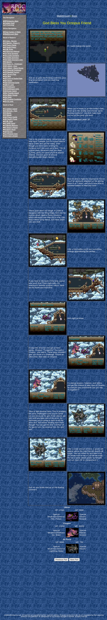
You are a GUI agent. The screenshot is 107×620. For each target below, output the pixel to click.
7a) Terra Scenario (11, 53)
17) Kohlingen (10, 87)
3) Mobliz (8, 113)
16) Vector (8, 80)
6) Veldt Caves (10, 123)
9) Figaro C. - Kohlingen (13, 64)
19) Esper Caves (11, 91)
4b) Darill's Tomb (11, 119)
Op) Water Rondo (11, 95)
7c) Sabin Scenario (12, 58)
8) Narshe (8, 62)
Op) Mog (8, 76)
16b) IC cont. (9, 85)
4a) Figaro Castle (11, 117)
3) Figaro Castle (10, 45)
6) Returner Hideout (12, 51)
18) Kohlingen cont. (12, 89)
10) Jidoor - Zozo (11, 66)
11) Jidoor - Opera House (14, 68)
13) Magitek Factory (12, 72)
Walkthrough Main (11, 34)
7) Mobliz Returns (11, 125)
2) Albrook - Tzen (11, 111)
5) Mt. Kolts (9, 49)
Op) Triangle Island (12, 93)
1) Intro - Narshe (11, 41)
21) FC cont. (9, 101)
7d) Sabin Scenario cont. (14, 60)
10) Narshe (9, 132)
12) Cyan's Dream (11, 136)
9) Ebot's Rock (10, 129)
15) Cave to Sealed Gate (13, 78)
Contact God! (9, 23)
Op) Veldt (8, 97)
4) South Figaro (10, 47)
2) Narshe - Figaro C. (12, 43)
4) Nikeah (8, 115)
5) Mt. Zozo (9, 121)
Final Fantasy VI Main (13, 32)
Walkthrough (63, 16)
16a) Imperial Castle (12, 83)
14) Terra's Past (10, 74)
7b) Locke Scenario (12, 55)
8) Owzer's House (11, 127)
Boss (74, 16)
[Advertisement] (45, 586)
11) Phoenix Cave (11, 134)
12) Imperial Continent (13, 70)
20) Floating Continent (13, 99)
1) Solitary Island (11, 109)
